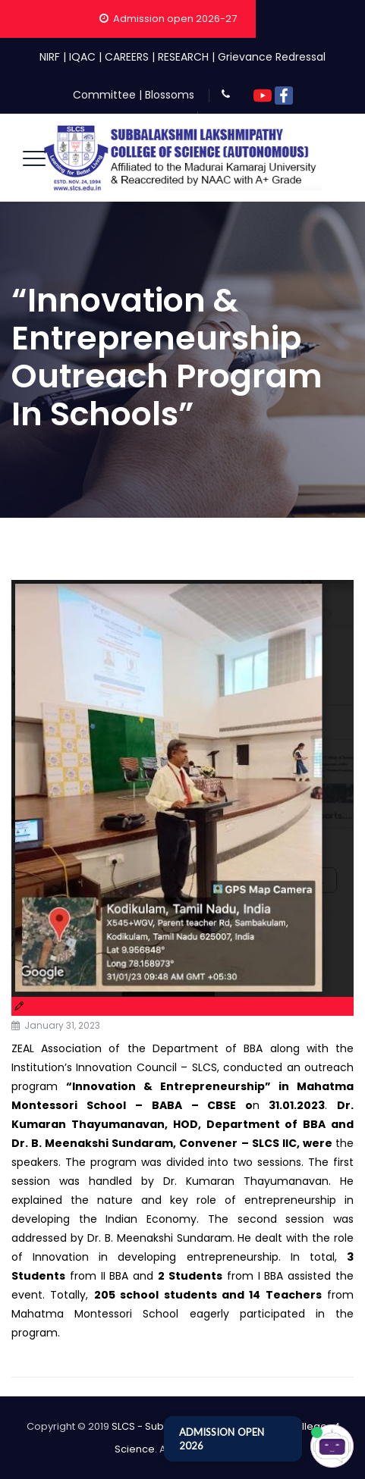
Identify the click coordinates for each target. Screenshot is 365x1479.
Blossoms (169, 94)
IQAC (82, 56)
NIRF (49, 56)
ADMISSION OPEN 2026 (221, 1439)
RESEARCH (183, 56)
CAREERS (127, 56)
